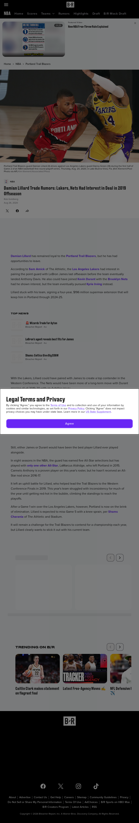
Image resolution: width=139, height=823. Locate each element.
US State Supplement (98, 411)
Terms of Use (58, 405)
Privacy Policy (76, 408)
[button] (69, 423)
